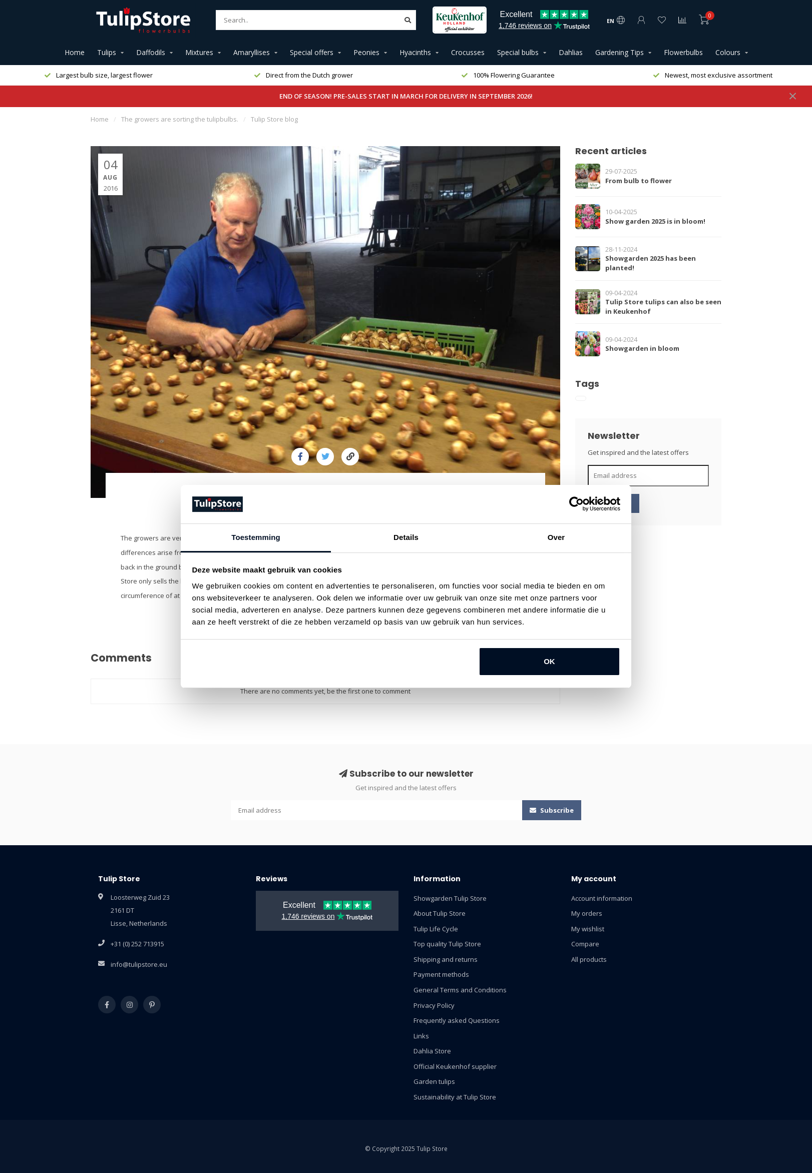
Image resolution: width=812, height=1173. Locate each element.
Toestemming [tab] (255, 537)
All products (589, 959)
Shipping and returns (446, 959)
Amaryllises (251, 52)
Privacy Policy (434, 1005)
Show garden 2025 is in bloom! (655, 221)
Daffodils (150, 52)
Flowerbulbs (683, 52)
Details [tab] (406, 537)
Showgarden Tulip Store (450, 898)
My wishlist (587, 928)
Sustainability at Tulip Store (455, 1096)
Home (75, 52)
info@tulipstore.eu (139, 964)
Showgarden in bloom (642, 348)
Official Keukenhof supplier (455, 1066)
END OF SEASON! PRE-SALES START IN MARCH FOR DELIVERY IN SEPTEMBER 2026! (406, 96)
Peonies (366, 52)
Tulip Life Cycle (436, 928)
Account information (601, 898)
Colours (727, 52)
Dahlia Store (432, 1050)
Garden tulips (434, 1081)
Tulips (106, 52)
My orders (586, 913)
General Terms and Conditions (460, 989)
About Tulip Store (440, 913)
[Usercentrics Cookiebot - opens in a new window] (576, 503)
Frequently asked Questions (457, 1020)
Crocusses (468, 52)
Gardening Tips (619, 52)
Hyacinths (415, 52)
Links (421, 1035)
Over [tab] (556, 537)
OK (549, 661)
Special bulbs (518, 52)
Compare (585, 943)
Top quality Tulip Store (447, 943)
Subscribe (552, 810)
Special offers (311, 52)
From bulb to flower (638, 180)
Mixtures (199, 52)
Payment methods (441, 974)
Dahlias (571, 52)
